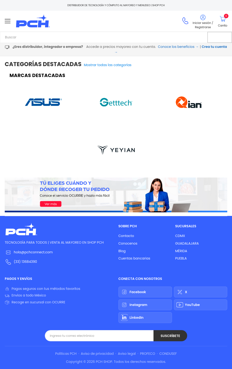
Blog (121, 251)
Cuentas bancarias (134, 258)
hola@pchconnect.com (33, 252)
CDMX (180, 235)
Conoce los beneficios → (178, 46)
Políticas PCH (66, 353)
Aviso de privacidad (97, 353)
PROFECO (147, 353)
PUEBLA (181, 258)
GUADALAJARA (187, 243)
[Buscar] (219, 37)
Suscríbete (170, 335)
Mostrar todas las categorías (108, 65)
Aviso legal (127, 353)
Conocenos (127, 243)
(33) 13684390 (25, 261)
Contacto (126, 235)
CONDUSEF (168, 353)
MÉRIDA (181, 251)
